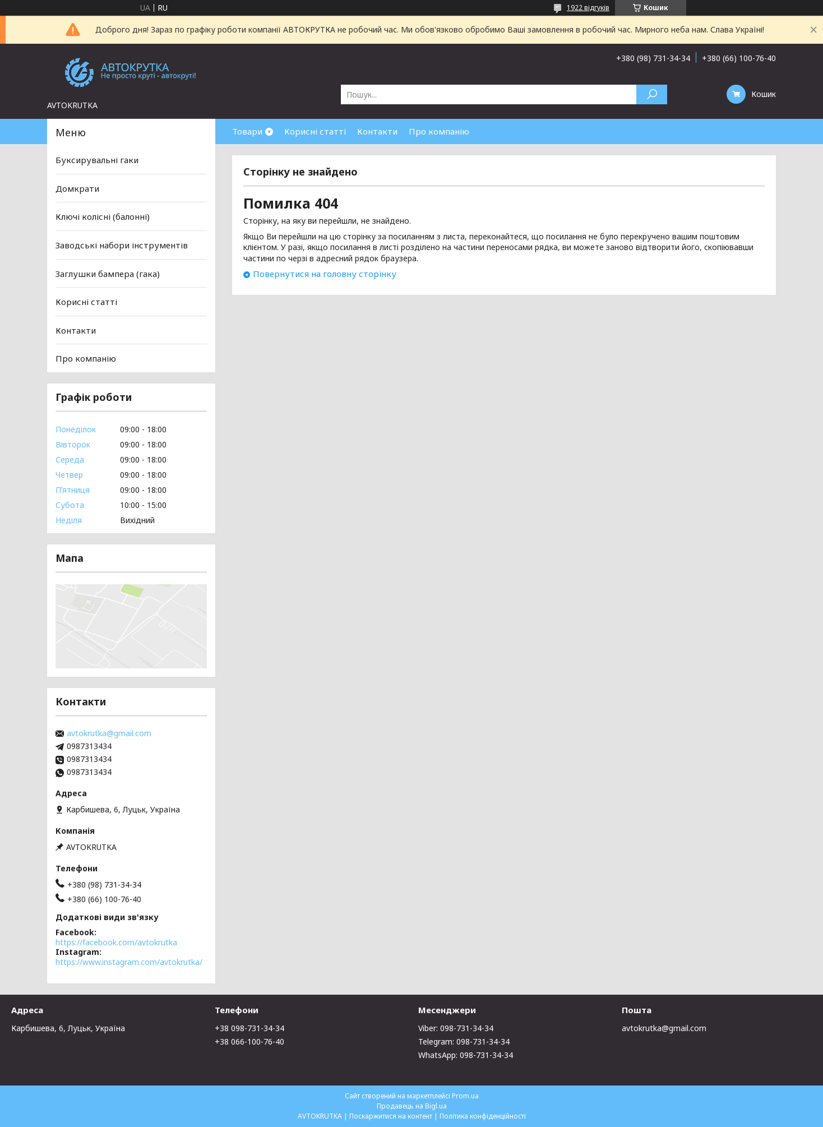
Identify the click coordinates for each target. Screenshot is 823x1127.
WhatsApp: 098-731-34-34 (465, 1055)
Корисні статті (315, 131)
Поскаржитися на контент (390, 1116)
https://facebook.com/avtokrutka (116, 942)
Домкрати (77, 188)
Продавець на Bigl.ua (412, 1106)
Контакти (377, 131)
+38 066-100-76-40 (249, 1041)
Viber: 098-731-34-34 (455, 1028)
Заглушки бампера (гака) (108, 273)
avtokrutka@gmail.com (109, 733)
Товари (247, 131)
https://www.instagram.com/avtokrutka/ (129, 962)
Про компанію (439, 131)
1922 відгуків (588, 7)
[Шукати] (651, 94)
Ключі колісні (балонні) (103, 216)
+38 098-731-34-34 (249, 1028)
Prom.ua (465, 1096)
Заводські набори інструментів (122, 245)
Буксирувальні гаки (97, 159)
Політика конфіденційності (483, 1116)
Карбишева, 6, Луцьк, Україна (68, 1028)
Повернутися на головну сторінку (324, 273)
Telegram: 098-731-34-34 (464, 1041)
